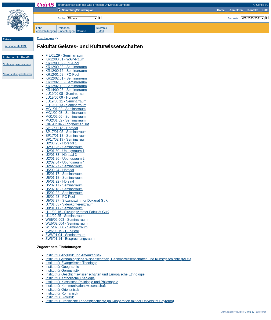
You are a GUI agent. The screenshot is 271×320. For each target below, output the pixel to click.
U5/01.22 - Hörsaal (60, 181)
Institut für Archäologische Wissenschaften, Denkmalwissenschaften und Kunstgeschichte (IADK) (118, 259)
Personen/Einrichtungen (66, 29)
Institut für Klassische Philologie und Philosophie (82, 282)
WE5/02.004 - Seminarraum (66, 223)
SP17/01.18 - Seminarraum (66, 135)
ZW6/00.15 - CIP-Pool (62, 231)
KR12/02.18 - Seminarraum (66, 86)
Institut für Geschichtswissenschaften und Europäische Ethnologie (95, 274)
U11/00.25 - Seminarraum (65, 216)
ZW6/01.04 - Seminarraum (66, 235)
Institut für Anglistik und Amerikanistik (73, 255)
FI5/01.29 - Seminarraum (64, 55)
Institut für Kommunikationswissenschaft (76, 286)
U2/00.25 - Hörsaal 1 (61, 143)
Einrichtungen (45, 38)
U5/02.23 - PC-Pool (60, 196)
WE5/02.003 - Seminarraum (66, 219)
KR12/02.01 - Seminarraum (66, 78)
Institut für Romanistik (62, 293)
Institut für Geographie (62, 266)
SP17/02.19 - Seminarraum (66, 139)
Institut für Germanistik (62, 270)
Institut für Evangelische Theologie (71, 263)
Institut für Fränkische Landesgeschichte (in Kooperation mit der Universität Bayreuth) (110, 301)
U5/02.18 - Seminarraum (64, 189)
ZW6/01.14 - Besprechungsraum (70, 238)
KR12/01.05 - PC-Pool (62, 74)
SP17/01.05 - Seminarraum (66, 132)
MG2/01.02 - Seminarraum (66, 120)
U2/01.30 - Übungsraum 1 (65, 151)
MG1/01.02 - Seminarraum (66, 109)
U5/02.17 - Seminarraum (64, 185)
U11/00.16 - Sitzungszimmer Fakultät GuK (77, 212)
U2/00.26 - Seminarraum (64, 147)
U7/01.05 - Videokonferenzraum (70, 204)
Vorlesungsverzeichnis (16, 64)
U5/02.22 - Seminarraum (64, 193)
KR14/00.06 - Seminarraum (66, 90)
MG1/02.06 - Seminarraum (66, 116)
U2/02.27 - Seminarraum (64, 166)
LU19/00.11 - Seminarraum (66, 101)
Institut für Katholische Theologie (70, 278)
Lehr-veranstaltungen (46, 29)
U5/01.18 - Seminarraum (64, 177)
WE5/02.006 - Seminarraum (66, 227)
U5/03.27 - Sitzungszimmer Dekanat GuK (77, 200)
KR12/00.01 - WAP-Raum (65, 59)
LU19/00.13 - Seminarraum (66, 105)
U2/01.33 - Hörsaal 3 (61, 155)
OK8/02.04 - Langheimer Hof (67, 124)
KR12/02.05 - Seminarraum (66, 82)
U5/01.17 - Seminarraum (64, 174)
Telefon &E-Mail (101, 29)
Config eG (249, 312)
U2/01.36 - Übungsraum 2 (65, 158)
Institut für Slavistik (60, 297)
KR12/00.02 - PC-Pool (62, 63)
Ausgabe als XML (16, 46)
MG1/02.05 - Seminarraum (66, 113)
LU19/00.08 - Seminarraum (66, 93)
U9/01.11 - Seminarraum (64, 208)
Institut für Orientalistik (62, 289)
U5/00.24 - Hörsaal (60, 170)
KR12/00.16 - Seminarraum (66, 71)
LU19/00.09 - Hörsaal (62, 97)
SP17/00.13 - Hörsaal (62, 128)
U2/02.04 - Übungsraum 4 (65, 162)
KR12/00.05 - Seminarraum (66, 67)
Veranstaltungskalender (17, 74)
